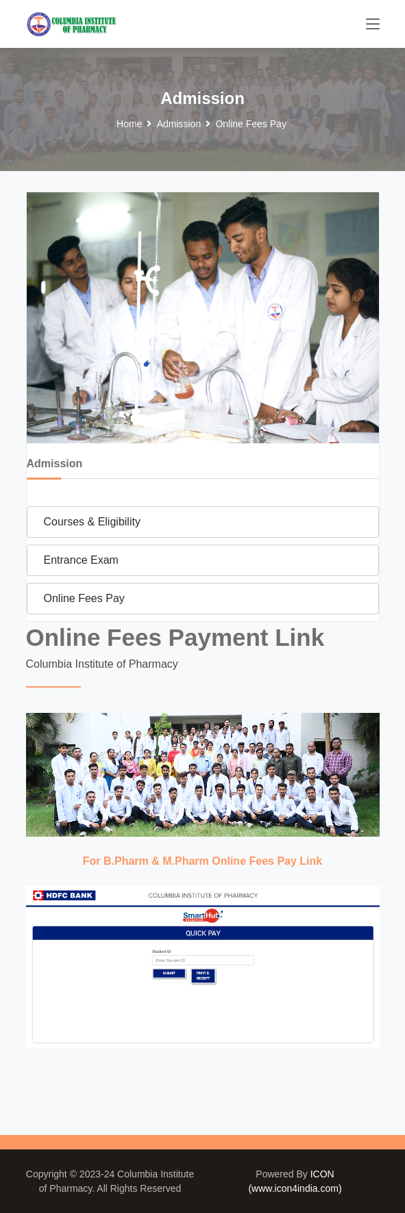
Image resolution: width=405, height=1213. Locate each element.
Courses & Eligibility (92, 521)
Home (129, 123)
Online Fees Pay (84, 598)
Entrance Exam (81, 560)
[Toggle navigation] (373, 24)
